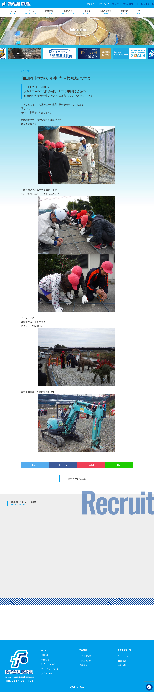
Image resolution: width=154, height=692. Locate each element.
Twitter (35, 465)
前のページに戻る (77, 478)
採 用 (140, 12)
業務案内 (49, 12)
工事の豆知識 (105, 12)
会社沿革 (122, 665)
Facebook (63, 465)
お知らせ (30, 12)
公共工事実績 (85, 655)
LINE (119, 465)
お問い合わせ (103, 4)
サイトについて (48, 664)
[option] (59, 55)
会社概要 (122, 660)
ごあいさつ (123, 655)
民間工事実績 (85, 660)
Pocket (91, 465)
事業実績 (68, 12)
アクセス (91, 4)
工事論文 (87, 12)
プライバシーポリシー (51, 668)
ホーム (13, 12)
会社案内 (124, 12)
